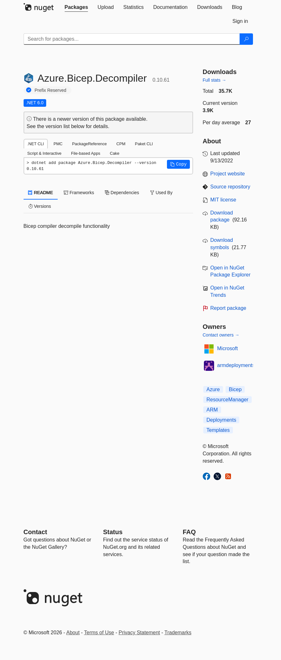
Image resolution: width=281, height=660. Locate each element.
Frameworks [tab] (79, 192)
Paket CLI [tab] (144, 143)
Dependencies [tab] (122, 192)
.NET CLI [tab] (35, 143)
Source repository (230, 186)
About (73, 632)
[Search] (246, 39)
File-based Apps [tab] (85, 153)
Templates (218, 430)
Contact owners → (221, 334)
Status (113, 531)
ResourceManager (227, 399)
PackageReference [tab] (89, 143)
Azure (213, 389)
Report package (228, 308)
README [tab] (40, 192)
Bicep (235, 389)
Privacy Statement (139, 632)
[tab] (76, 7)
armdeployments (236, 365)
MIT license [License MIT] (223, 199)
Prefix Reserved (51, 90)
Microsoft (227, 348)
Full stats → (214, 80)
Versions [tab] (39, 206)
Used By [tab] (161, 192)
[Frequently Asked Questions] (189, 531)
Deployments (221, 420)
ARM (212, 409)
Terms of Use (99, 632)
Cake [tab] (114, 153)
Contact (35, 531)
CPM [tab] (120, 143)
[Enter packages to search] (132, 39)
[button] (178, 164)
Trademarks (177, 632)
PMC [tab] (58, 143)
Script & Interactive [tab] (44, 153)
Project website (227, 173)
